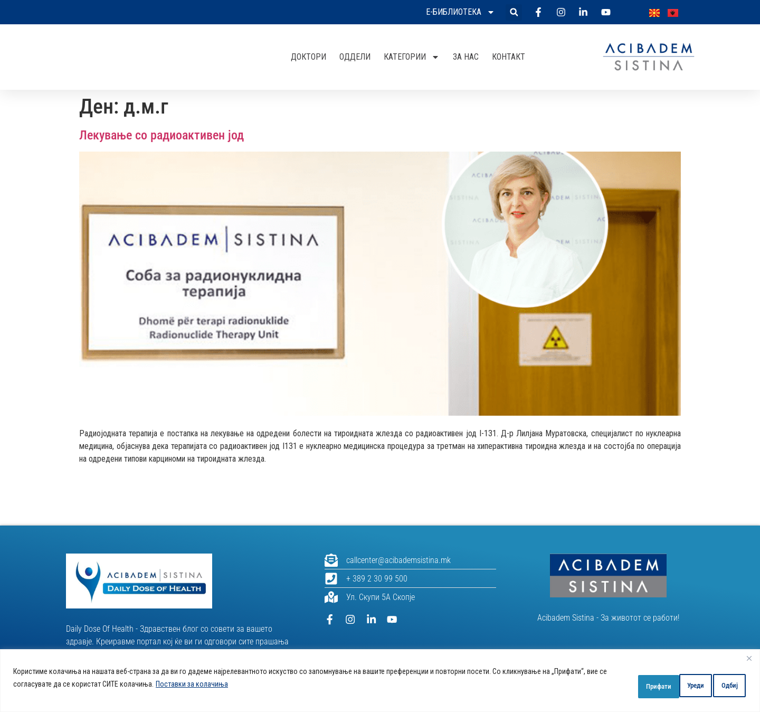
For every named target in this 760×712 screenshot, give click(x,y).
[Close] (749, 658)
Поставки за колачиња (249, 684)
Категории (412, 57)
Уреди (607, 684)
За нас (466, 57)
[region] (380, 680)
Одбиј (660, 684)
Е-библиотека (460, 12)
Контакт (508, 57)
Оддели (354, 57)
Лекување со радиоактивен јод (161, 135)
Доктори (308, 57)
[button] (514, 12)
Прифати (718, 684)
